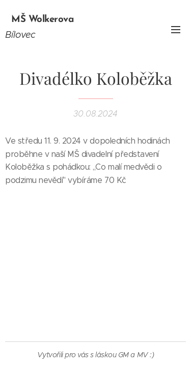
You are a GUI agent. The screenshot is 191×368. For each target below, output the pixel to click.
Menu (175, 29)
